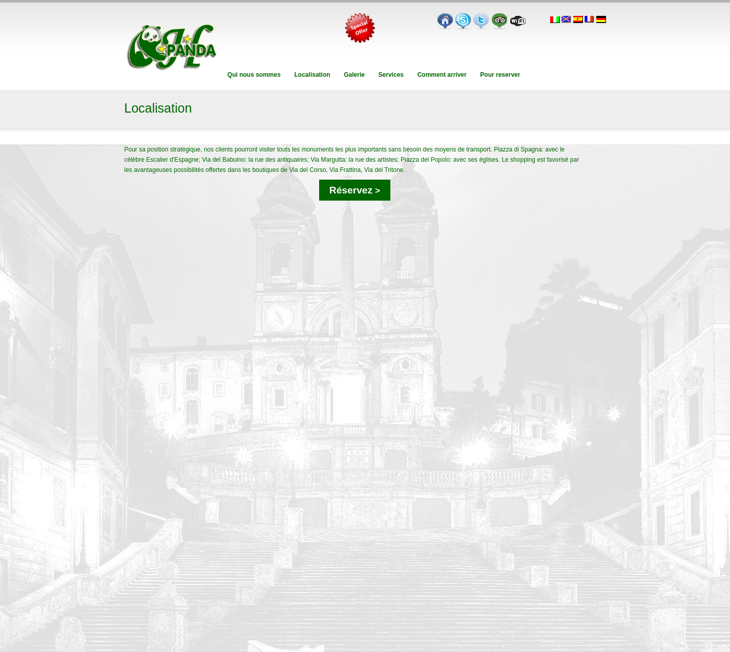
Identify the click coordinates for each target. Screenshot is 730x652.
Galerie (354, 74)
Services (391, 74)
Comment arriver (441, 74)
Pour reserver (500, 74)
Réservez (354, 190)
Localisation (312, 74)
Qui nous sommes (254, 74)
